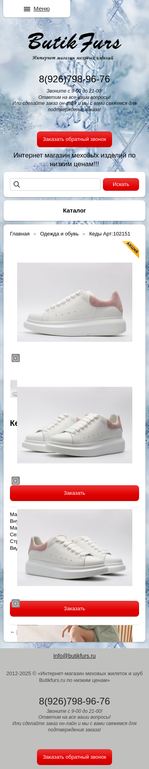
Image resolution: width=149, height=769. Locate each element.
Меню (42, 8)
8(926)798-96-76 (74, 79)
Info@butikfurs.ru (74, 656)
